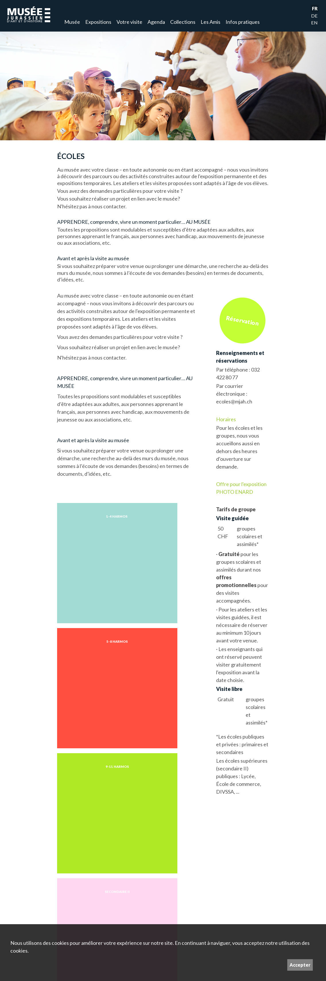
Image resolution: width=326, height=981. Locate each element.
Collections (182, 22)
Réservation (242, 320)
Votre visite (129, 22)
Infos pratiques (243, 22)
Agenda (156, 22)
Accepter (300, 965)
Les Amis (210, 22)
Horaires (226, 419)
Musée (72, 22)
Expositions (98, 22)
